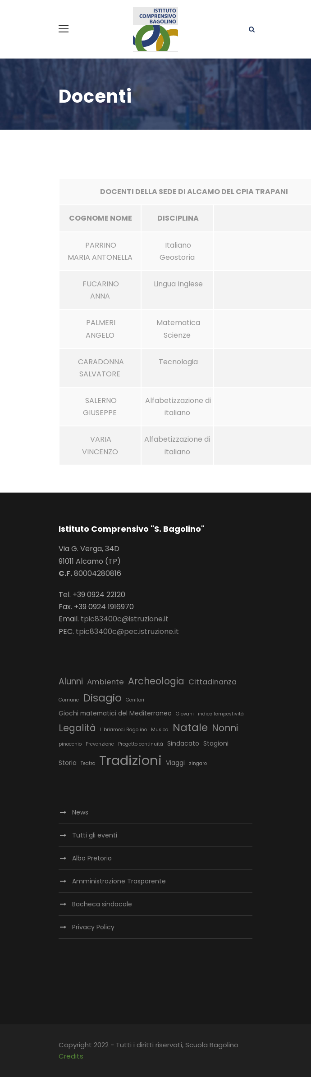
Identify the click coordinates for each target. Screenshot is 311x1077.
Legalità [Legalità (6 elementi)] (77, 727)
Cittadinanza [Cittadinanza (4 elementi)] (212, 682)
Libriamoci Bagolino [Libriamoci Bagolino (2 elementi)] (123, 729)
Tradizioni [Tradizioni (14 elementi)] (130, 760)
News (80, 812)
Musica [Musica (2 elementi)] (160, 729)
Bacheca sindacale (102, 904)
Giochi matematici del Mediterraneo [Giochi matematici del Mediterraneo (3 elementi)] (115, 713)
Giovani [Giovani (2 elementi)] (185, 713)
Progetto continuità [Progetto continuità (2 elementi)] (140, 744)
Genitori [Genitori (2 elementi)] (135, 700)
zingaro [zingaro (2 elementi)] (198, 763)
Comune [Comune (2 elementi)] (69, 700)
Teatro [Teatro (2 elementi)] (88, 763)
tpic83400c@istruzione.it (125, 619)
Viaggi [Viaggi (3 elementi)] (175, 762)
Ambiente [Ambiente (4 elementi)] (105, 682)
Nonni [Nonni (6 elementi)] (225, 727)
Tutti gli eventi (94, 835)
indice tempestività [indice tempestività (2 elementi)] (221, 713)
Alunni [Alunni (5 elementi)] (71, 681)
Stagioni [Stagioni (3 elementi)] (216, 743)
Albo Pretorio (92, 858)
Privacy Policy (93, 927)
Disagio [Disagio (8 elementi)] (102, 698)
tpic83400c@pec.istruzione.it (127, 631)
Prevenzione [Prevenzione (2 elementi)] (100, 744)
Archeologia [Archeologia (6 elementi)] (156, 681)
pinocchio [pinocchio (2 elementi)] (70, 744)
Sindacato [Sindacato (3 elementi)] (183, 743)
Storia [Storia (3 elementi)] (68, 762)
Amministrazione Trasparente (119, 881)
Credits (71, 1056)
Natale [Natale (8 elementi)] (190, 727)
